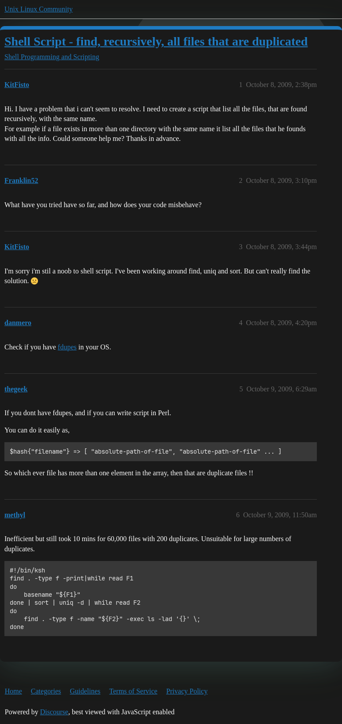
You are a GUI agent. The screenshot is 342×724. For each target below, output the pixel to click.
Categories (46, 691)
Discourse (54, 712)
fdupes (67, 347)
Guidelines (85, 691)
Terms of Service (133, 691)
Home (13, 691)
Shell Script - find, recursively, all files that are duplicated (156, 41)
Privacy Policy (187, 691)
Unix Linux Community (38, 9)
